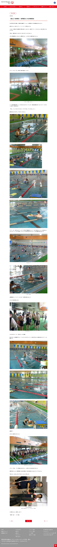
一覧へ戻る (28, 521)
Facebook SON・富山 (47, 534)
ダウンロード (36, 6)
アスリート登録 (32, 529)
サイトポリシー (46, 531)
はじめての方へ (13, 6)
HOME (5, 6)
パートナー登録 (32, 531)
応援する (28, 6)
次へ (45, 521)
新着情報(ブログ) (4, 533)
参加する (20, 6)
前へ (12, 521)
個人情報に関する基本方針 (48, 529)
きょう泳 (13, 13)
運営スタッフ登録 (32, 534)
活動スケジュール (4, 531)
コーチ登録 (31, 533)
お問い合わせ (51, 6)
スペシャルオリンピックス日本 (48, 533)
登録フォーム (44, 6)
